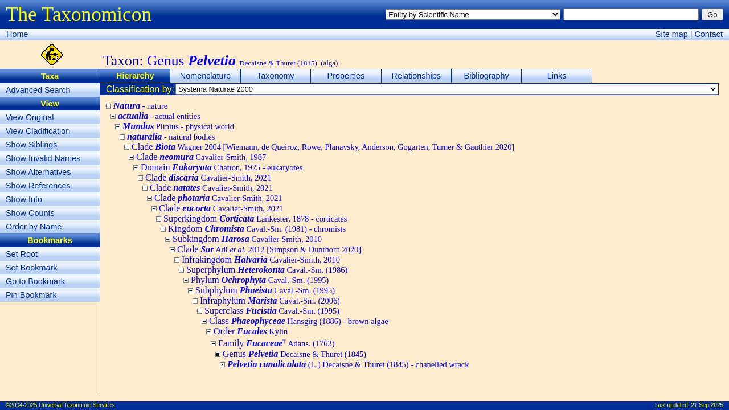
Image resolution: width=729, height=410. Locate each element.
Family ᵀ (276, 343)
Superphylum (266, 269)
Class (298, 321)
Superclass (271, 310)
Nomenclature (205, 75)
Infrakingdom (261, 259)
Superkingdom (255, 218)
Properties (346, 75)
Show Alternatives (38, 172)
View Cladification (38, 131)
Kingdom (257, 228)
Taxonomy (275, 75)
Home (17, 34)
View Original (30, 117)
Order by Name (34, 226)
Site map (672, 34)
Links (557, 75)
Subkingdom (247, 239)
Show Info (24, 199)
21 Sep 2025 (707, 405)
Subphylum (265, 290)
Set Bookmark (31, 267)
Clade (323, 146)
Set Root (22, 254)
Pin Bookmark (31, 295)
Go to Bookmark (35, 281)
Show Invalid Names (43, 158)
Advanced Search (38, 90)
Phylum (260, 280)
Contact (708, 34)
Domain (221, 167)
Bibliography (486, 75)
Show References (38, 185)
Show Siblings (31, 144)
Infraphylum (270, 300)
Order (251, 331)
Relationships (416, 75)
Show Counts (30, 213)
